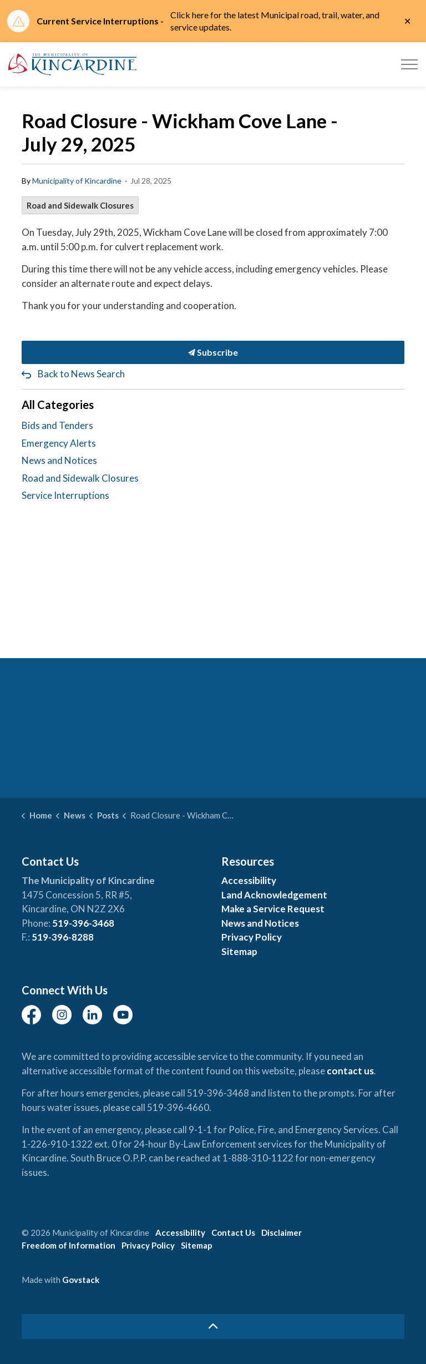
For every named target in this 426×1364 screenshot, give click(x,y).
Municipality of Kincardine (76, 180)
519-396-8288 (63, 937)
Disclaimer (281, 1232)
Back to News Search (81, 374)
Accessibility (248, 880)
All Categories (58, 404)
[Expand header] (409, 64)
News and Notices (59, 460)
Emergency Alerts (59, 443)
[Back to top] (213, 1326)
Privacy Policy (251, 937)
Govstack (80, 1280)
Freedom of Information (68, 1245)
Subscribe (213, 352)
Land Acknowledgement (274, 895)
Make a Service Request (272, 909)
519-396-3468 (83, 923)
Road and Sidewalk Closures (80, 205)
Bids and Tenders (57, 425)
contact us (350, 1071)
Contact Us (233, 1232)
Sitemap (239, 951)
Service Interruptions (65, 495)
